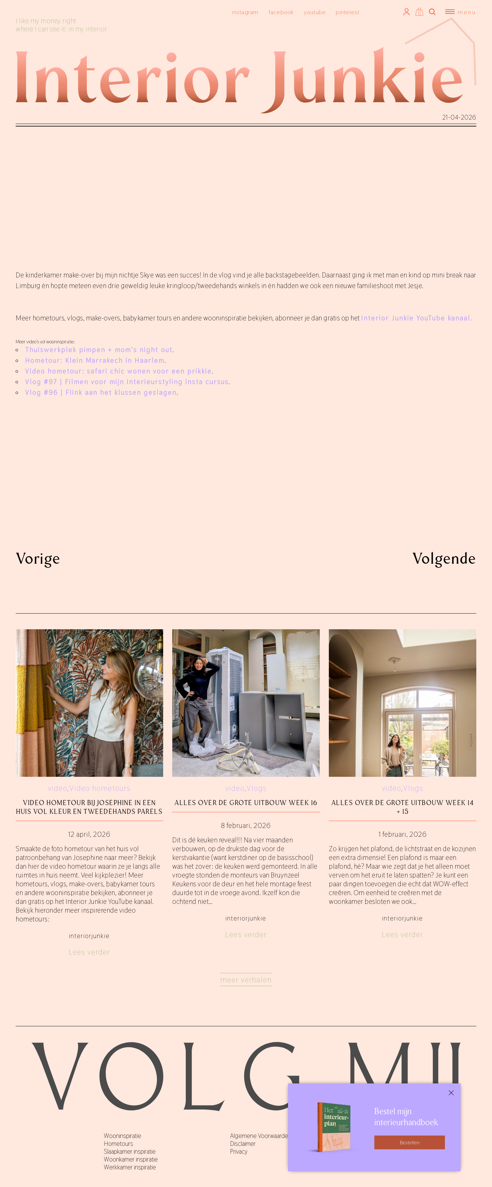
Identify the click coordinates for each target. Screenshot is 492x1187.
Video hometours (100, 788)
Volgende (444, 558)
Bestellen (410, 1142)
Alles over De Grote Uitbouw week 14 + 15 (402, 807)
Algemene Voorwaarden (260, 1136)
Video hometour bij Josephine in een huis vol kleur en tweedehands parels (89, 807)
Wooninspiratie (122, 1136)
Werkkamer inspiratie (130, 1167)
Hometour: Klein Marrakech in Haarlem (94, 360)
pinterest (347, 12)
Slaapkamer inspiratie (130, 1151)
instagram (245, 12)
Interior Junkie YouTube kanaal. (417, 318)
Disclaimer (243, 1144)
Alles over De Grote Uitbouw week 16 (246, 802)
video (57, 788)
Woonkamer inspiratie (131, 1159)
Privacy (239, 1151)
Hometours (118, 1144)
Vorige (38, 558)
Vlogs (257, 788)
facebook (281, 12)
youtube (315, 12)
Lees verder (89, 952)
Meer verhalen (246, 980)
